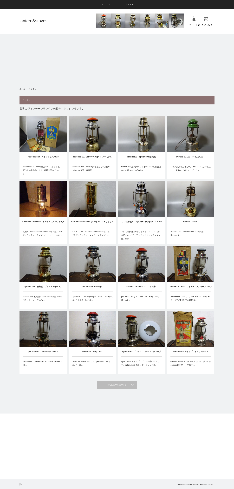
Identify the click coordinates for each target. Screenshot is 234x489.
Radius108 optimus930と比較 (141, 157)
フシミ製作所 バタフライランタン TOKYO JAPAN (142, 224)
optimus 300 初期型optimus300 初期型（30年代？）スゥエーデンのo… (42, 298)
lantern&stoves (33, 21)
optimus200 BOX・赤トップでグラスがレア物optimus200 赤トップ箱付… (190, 363)
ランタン (129, 4)
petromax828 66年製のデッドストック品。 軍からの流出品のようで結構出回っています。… (43, 170)
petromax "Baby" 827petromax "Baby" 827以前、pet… (140, 298)
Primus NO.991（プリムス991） (190, 157)
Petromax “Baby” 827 (92, 351)
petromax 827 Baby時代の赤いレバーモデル (92, 157)
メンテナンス (105, 4)
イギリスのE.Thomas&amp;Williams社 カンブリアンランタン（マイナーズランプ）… (91, 233)
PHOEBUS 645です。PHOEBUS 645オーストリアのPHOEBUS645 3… (190, 298)
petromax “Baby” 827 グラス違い (141, 286)
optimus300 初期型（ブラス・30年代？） (43, 286)
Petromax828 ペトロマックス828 (43, 157)
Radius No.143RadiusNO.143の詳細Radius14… (186, 233)
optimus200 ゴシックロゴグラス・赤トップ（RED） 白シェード (141, 353)
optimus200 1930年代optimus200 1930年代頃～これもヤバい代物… (92, 298)
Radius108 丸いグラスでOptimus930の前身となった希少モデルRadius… (141, 168)
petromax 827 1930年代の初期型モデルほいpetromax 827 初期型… (91, 168)
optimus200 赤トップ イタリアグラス (190, 351)
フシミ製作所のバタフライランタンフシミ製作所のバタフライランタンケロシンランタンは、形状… (140, 235)
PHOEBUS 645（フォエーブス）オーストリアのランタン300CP (191, 288)
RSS (21, 484)
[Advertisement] (117, 57)
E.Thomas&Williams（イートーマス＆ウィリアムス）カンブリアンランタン (92, 224)
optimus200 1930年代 (92, 286)
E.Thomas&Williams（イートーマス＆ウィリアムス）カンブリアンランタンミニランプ (43, 224)
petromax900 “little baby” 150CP (43, 351)
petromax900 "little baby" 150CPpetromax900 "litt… (42, 363)
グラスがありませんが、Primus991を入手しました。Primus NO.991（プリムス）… (190, 168)
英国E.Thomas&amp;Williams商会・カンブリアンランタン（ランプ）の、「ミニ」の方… (42, 233)
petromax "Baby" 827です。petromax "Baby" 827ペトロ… (91, 363)
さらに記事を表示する (117, 385)
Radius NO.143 (190, 222)
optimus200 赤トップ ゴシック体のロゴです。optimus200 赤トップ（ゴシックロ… (140, 363)
